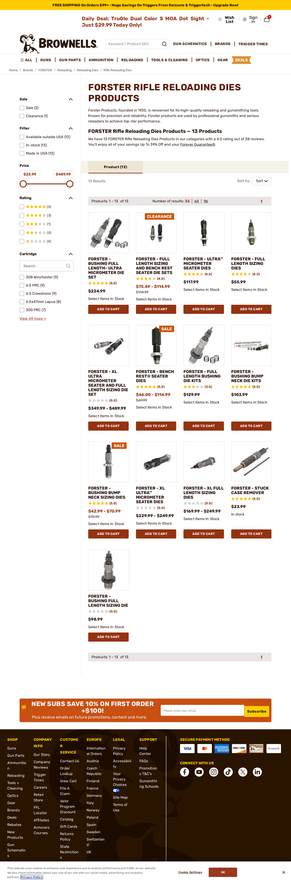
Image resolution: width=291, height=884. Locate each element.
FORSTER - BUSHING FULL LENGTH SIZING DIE (105, 603)
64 (196, 201)
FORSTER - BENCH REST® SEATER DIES (152, 376)
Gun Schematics (16, 855)
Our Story (42, 759)
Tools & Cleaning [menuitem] (169, 60)
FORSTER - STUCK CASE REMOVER (245, 493)
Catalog (66, 824)
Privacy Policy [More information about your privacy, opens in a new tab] (32, 877)
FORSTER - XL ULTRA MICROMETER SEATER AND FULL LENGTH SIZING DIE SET (104, 383)
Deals (12, 822)
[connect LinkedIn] (257, 776)
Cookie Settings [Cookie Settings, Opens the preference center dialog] (189, 872)
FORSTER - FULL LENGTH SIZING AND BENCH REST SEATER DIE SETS (155, 266)
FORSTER (45, 70)
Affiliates (41, 825)
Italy (90, 807)
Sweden (94, 837)
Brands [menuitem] (223, 44)
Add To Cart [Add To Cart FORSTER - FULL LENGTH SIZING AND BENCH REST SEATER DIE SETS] (156, 310)
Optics (12, 800)
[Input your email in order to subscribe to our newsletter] (202, 715)
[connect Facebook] (184, 776)
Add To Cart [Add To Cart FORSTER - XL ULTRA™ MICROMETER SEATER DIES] (156, 534)
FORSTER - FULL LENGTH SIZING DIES (249, 264)
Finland (93, 786)
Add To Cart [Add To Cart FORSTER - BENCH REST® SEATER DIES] (156, 426)
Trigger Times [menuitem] (253, 44)
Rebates (14, 829)
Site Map (120, 802)
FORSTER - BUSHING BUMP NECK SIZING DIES (108, 493)
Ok (224, 872)
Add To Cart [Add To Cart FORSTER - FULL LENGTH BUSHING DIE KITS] (203, 426)
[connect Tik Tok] (228, 776)
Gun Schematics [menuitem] (190, 44)
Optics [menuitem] (203, 60)
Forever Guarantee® (197, 144)
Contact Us (69, 766)
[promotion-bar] (145, 5)
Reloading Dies (87, 70)
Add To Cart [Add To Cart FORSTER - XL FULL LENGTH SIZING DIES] (203, 534)
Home (13, 70)
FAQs (143, 766)
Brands (28, 70)
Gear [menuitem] (223, 60)
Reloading (64, 70)
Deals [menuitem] (241, 60)
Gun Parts (15, 760)
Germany (94, 800)
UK (89, 857)
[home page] (59, 43)
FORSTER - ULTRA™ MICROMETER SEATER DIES (198, 266)
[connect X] (242, 776)
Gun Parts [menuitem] (70, 60)
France (93, 793)
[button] (250, 19)
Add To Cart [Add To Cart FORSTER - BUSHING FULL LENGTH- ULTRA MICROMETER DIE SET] (108, 310)
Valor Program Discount (67, 811)
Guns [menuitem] (45, 60)
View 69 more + (33, 318)
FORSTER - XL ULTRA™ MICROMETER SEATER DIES (151, 495)
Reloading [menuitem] (132, 60)
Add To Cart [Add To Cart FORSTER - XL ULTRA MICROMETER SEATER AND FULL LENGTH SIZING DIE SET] (108, 426)
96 (206, 201)
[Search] (164, 44)
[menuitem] (28, 60)
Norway (93, 815)
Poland (93, 822)
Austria (93, 766)
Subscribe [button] (257, 715)
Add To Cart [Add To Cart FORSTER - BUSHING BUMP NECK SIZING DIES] (108, 534)
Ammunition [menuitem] (101, 60)
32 (187, 201)
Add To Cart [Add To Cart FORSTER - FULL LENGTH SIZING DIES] (251, 310)
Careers (40, 792)
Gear (11, 807)
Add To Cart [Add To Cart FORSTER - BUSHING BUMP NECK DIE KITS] (251, 426)
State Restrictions (69, 856)
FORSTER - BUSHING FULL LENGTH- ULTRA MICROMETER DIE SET (107, 268)
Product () (115, 167)
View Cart (68, 786)
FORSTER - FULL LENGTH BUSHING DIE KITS (203, 376)
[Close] (284, 872)
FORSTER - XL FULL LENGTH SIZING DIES (199, 493)
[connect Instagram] (213, 776)
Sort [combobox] (259, 181)
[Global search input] (137, 44)
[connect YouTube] (199, 776)
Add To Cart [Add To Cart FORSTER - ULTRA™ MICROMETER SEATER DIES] (203, 310)
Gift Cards (68, 831)
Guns (11, 753)
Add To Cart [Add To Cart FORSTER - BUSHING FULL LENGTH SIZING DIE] (108, 642)
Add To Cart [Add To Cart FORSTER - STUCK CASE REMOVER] (251, 534)
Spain (92, 829)
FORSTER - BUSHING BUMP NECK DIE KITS (248, 376)
